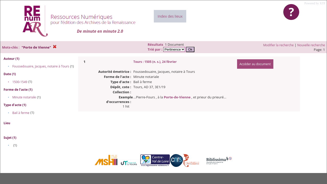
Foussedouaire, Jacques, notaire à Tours (40, 66)
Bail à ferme (20, 113)
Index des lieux (170, 16)
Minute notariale (24, 97)
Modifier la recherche (278, 45)
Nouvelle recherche (311, 45)
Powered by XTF (314, 3)
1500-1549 (19, 82)
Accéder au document (255, 64)
